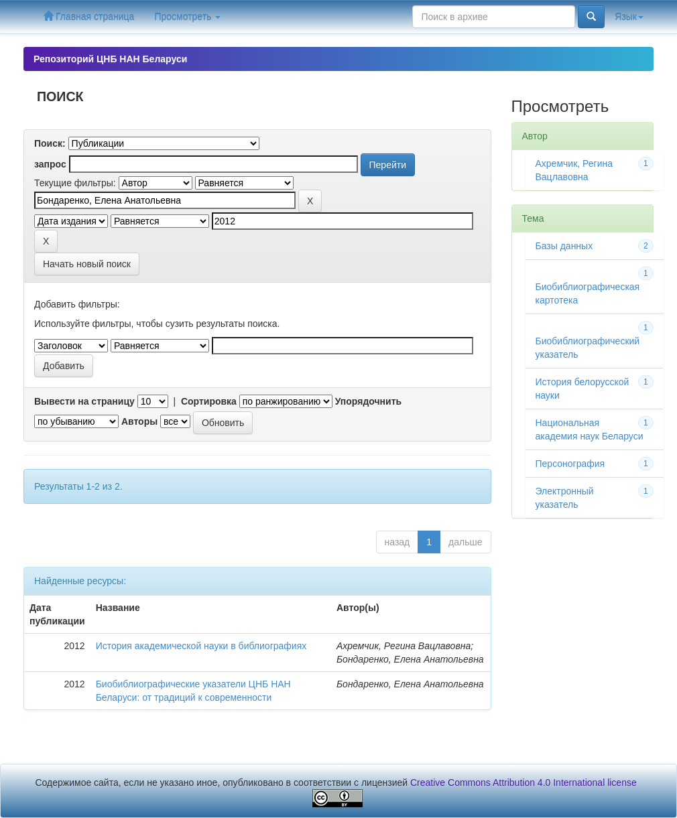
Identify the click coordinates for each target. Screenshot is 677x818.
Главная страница (89, 16)
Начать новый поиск (87, 264)
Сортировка (209, 401)
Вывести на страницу (84, 401)
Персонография (570, 463)
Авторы (139, 421)
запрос (50, 164)
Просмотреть (187, 16)
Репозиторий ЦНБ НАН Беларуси (110, 59)
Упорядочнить (368, 401)
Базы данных (564, 246)
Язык (629, 16)
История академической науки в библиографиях (201, 645)
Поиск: (50, 143)
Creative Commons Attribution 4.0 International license (523, 782)
